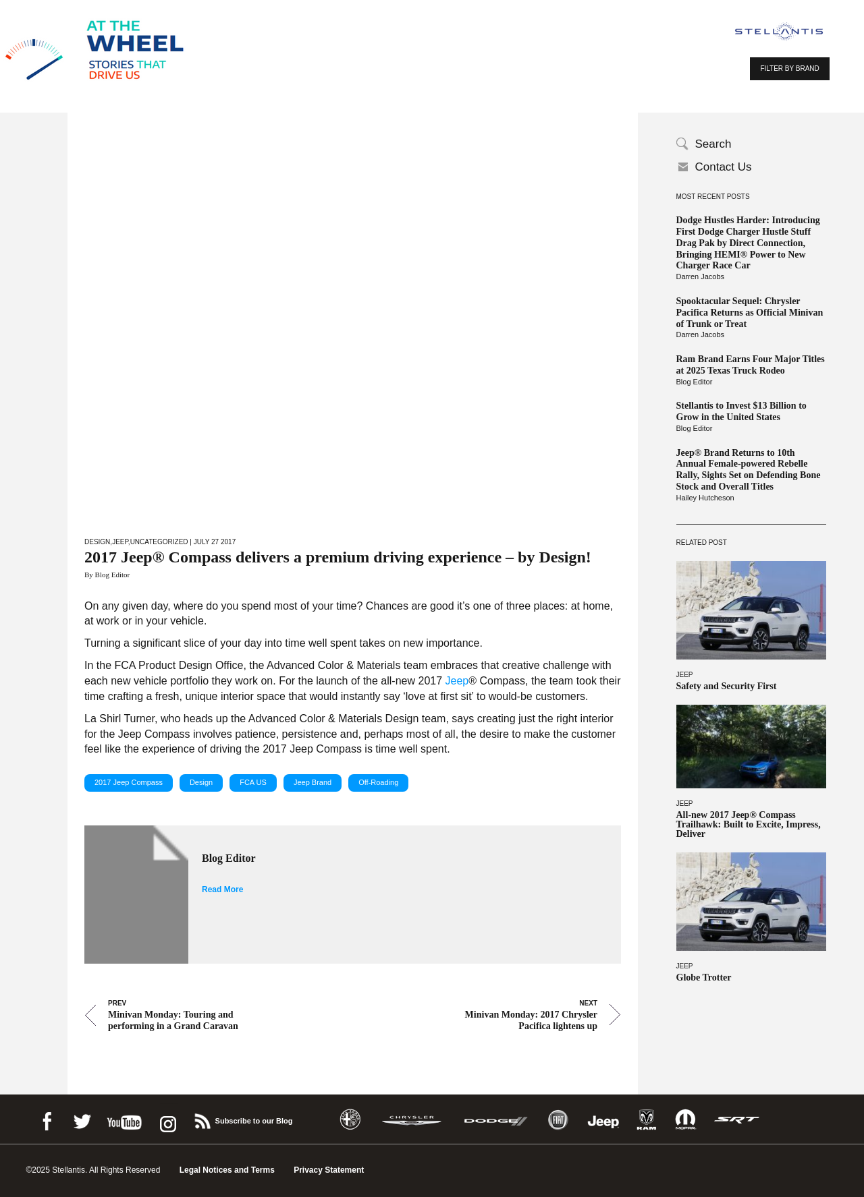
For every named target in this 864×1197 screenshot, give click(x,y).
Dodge (496, 1120)
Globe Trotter (704, 978)
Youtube (124, 1119)
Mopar (685, 1120)
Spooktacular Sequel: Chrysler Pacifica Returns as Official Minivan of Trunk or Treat (750, 312)
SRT (737, 1120)
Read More (222, 889)
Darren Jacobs (700, 276)
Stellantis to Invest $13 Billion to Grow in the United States (741, 411)
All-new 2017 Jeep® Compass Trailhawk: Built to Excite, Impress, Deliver (748, 825)
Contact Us (723, 166)
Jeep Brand (312, 782)
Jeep (684, 674)
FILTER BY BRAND (789, 68)
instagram (167, 1119)
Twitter (81, 1119)
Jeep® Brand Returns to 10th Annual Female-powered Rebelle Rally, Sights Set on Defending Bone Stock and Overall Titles (748, 470)
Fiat (558, 1120)
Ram (647, 1120)
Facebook (46, 1119)
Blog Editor (694, 382)
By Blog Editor (107, 575)
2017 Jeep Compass (128, 782)
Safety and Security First (726, 686)
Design (97, 542)
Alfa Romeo (350, 1120)
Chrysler (412, 1120)
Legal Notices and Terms (227, 1170)
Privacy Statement (329, 1170)
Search (713, 144)
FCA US (253, 782)
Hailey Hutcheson (705, 498)
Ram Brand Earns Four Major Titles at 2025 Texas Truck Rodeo (750, 365)
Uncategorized (159, 542)
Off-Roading (378, 782)
